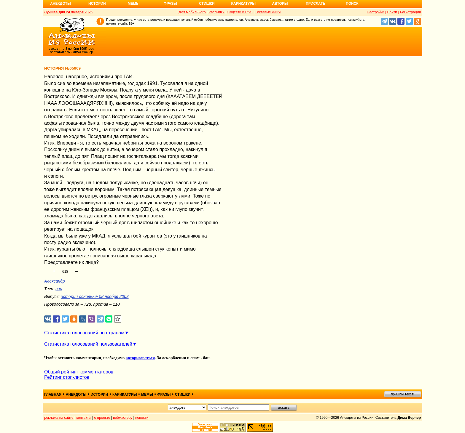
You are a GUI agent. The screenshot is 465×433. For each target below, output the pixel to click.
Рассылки (216, 12)
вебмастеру (122, 418)
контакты (84, 418)
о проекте (102, 418)
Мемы (134, 3)
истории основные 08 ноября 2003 (95, 296)
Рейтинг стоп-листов (66, 377)
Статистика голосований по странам (84, 332)
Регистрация (410, 12)
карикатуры (124, 394)
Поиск (352, 3)
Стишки (206, 3)
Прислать (315, 3)
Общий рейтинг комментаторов (78, 371)
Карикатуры (243, 3)
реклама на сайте (59, 418)
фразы (164, 394)
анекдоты (76, 394)
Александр (54, 281)
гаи (58, 288)
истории (99, 394)
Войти (392, 12)
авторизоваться (140, 358)
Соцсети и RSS (240, 12)
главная (52, 394)
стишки (182, 394)
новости (141, 418)
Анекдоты (60, 3)
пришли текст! (402, 394)
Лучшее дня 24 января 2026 (68, 12)
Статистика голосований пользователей (88, 344)
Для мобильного (192, 12)
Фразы (170, 3)
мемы (147, 394)
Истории (97, 3)
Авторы (280, 3)
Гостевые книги (268, 12)
